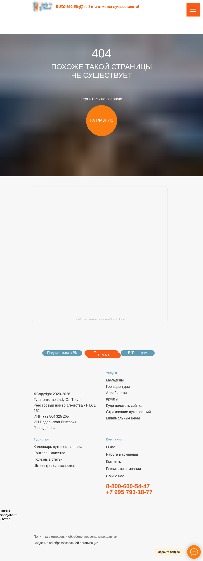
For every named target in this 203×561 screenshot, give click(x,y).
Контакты (114, 462)
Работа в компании (122, 454)
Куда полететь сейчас (124, 405)
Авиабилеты (116, 393)
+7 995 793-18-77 (129, 492)
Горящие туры (118, 386)
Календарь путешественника (58, 447)
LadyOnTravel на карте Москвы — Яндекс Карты (99, 319)
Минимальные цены (123, 418)
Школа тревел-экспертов (54, 466)
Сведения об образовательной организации (66, 543)
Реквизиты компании (123, 469)
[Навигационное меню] (193, 10)
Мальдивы (115, 380)
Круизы (112, 399)
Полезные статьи (48, 459)
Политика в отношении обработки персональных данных (75, 536)
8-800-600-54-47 (69, 7)
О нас (111, 447)
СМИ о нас (115, 476)
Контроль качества (49, 453)
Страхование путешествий (128, 412)
